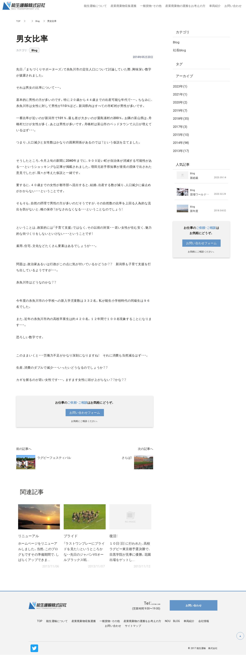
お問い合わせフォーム (84, 412)
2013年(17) (181, 150)
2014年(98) (181, 142)
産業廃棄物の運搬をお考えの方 (142, 631)
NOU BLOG (172, 631)
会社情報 (203, 631)
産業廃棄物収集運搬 (84, 631)
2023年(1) (180, 86)
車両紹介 (189, 631)
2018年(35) (181, 118)
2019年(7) (180, 110)
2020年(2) (180, 102)
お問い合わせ (113, 636)
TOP (18, 21)
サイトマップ (133, 636)
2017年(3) (180, 126)
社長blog (180, 49)
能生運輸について (57, 631)
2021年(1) (180, 94)
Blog (38, 21)
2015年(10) (181, 134)
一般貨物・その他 (110, 631)
